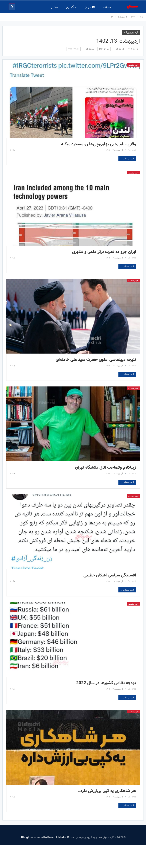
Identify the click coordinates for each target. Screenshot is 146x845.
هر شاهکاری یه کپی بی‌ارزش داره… (107, 791)
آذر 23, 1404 (118, 49)
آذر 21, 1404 (104, 49)
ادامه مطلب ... (127, 158)
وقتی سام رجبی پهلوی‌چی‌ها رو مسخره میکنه (98, 144)
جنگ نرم (71, 7)
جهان (90, 7)
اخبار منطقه (133, 65)
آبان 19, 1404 (73, 49)
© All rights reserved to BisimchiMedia (45, 837)
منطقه (107, 7)
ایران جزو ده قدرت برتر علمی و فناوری (104, 252)
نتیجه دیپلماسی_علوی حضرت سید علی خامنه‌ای (96, 359)
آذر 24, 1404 (133, 49)
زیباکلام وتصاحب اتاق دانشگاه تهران (105, 467)
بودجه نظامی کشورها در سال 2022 (106, 683)
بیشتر (54, 7)
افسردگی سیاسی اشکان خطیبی (109, 575)
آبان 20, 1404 (88, 49)
